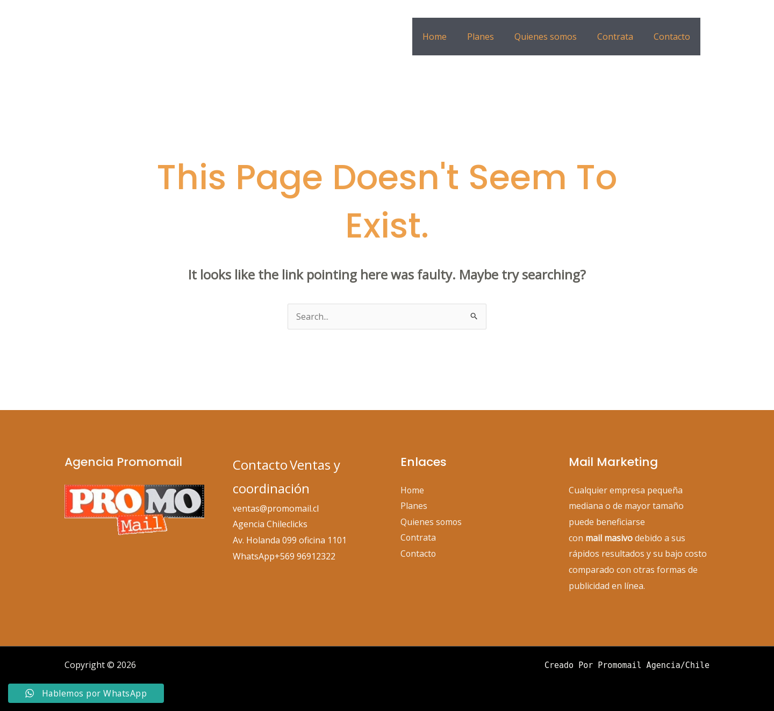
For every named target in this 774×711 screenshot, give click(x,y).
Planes (491, 36)
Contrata (620, 36)
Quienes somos (553, 36)
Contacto (673, 36)
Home (449, 36)
